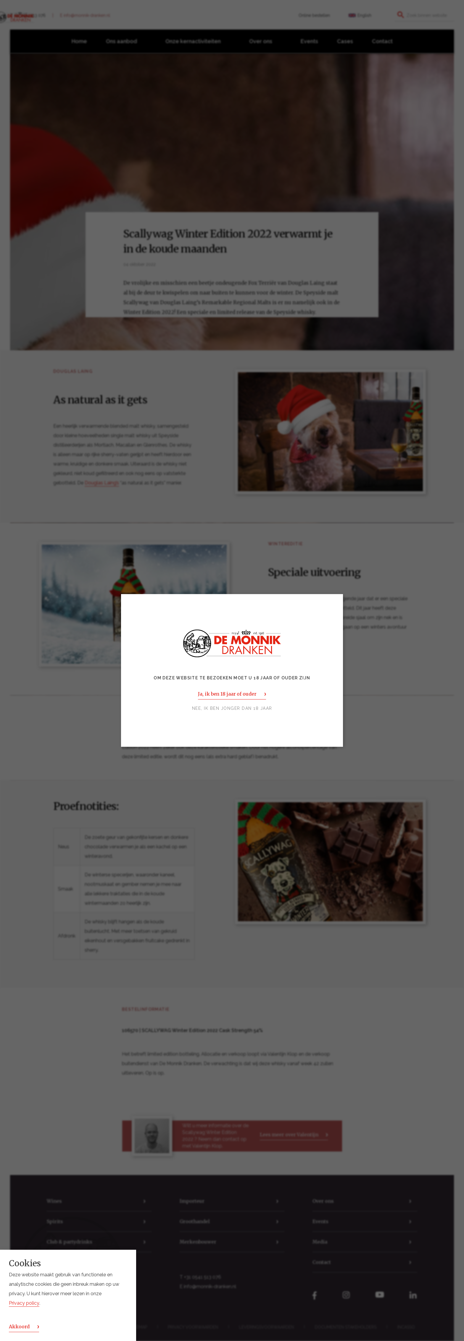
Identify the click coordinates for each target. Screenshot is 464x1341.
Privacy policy (24, 1303)
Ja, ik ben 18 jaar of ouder (227, 694)
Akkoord (19, 1326)
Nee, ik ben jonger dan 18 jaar (232, 708)
